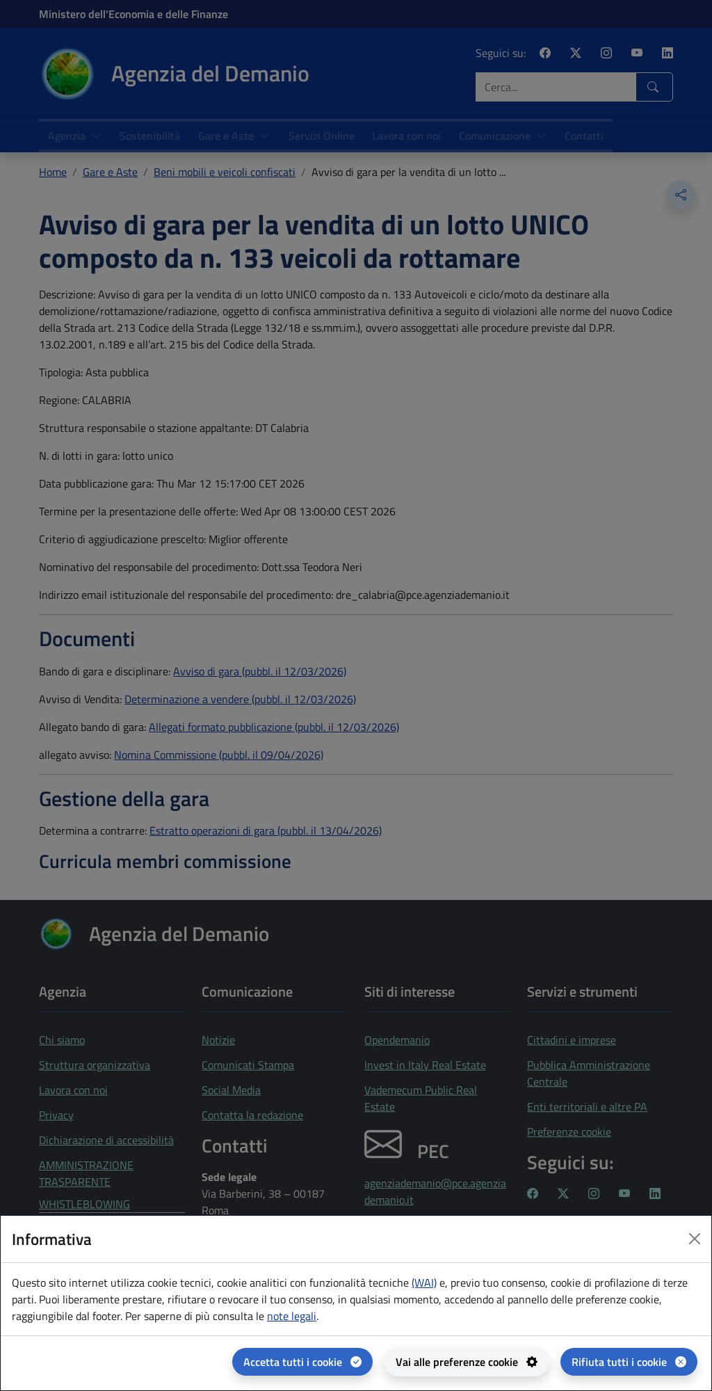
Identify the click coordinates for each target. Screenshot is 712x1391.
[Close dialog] (694, 1239)
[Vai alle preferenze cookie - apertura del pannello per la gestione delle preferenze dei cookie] (466, 1361)
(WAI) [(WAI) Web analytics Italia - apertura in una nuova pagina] (424, 1282)
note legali (291, 1316)
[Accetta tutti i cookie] (302, 1362)
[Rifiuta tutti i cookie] (628, 1362)
